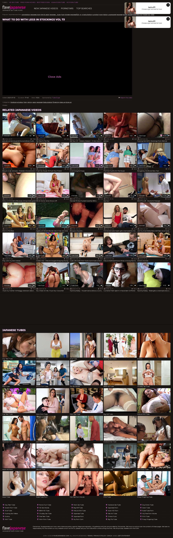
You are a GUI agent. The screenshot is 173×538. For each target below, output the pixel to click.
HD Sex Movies (44, 508)
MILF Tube (8, 519)
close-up (62, 102)
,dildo (152, 14)
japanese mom (35, 14)
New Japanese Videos (46, 8)
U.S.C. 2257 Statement (121, 536)
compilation (26, 14)
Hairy (25, 102)
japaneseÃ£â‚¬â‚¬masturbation (81, 14)
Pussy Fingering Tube (149, 519)
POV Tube (145, 516)
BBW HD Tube (44, 511)
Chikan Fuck (112, 516)
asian (34, 102)
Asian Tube (146, 508)
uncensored (112, 14)
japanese (119, 14)
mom (101, 14)
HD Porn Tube (72, 2)
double (130, 14)
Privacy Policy (100, 536)
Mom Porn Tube (45, 519)
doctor (105, 14)
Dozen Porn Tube (11, 508)
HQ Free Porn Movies (149, 513)
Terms (90, 536)
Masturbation (47, 102)
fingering (56, 102)
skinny (30, 102)
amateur (20, 102)
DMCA (109, 536)
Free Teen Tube (44, 516)
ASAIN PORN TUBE (58, 2)
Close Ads (54, 76)
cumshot (95, 14)
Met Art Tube (112, 513)
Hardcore (13, 102)
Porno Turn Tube (45, 505)
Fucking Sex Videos (11, 513)
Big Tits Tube (112, 519)
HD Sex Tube (14, 2)
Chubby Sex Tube (45, 513)
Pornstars (67, 8)
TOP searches (84, 8)
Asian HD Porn (113, 511)
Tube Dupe (56, 98)
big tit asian (45, 14)
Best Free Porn (43, 2)
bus (149, 14)
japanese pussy (55, 14)
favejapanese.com (61, 536)
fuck (62, 14)
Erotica (7, 516)
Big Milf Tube (78, 508)
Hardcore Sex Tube (114, 505)
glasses (145, 14)
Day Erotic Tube (147, 505)
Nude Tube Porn (148, 511)
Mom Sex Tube (79, 505)
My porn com (78, 519)
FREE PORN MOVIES (27, 2)
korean (125, 14)
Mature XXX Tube (80, 511)
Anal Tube (8, 511)
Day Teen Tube (10, 505)
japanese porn (79, 516)
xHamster (7, 136)
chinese (67, 14)
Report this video (125, 98)
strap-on (69, 102)
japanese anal (137, 14)
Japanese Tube (79, 513)
